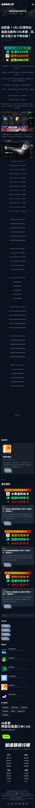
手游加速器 (5, 711)
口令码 (9, 781)
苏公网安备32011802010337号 (24, 793)
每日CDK (4, 507)
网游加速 (26, 758)
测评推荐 (8, 773)
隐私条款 (8, 763)
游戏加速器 (24, 707)
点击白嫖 (6, 736)
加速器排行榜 (15, 13)
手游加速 (26, 760)
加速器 (13, 711)
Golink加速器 (12, 676)
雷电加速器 (11, 658)
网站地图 (27, 792)
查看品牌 (8, 470)
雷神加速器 (22, 66)
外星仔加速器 (12, 694)
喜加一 (5, 638)
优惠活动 (8, 776)
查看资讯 (7, 523)
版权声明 (8, 760)
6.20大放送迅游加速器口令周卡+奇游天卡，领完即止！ (16, 552)
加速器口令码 (21, 711)
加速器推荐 (5, 715)
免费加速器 (5, 707)
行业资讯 (6, 625)
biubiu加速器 (12, 649)
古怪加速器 (16, 79)
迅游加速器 (12, 100)
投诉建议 (8, 766)
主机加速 (26, 763)
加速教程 (6, 634)
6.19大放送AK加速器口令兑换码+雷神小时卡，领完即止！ (16, 593)
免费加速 (26, 766)
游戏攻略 (6, 630)
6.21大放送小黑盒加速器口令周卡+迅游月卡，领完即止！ (17, 510)
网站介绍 (8, 758)
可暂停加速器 (14, 707)
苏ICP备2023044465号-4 (10, 793)
